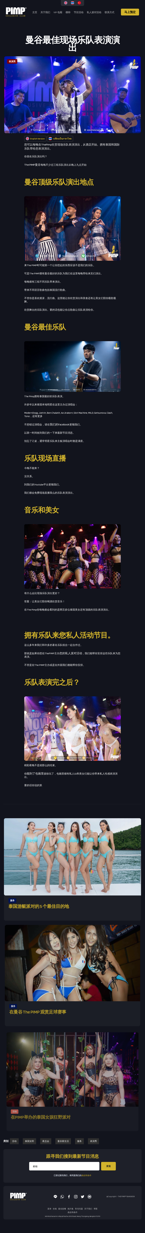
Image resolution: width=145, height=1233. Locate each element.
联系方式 (109, 12)
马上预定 (130, 12)
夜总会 (45, 1141)
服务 (79, 1141)
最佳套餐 (62, 1209)
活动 (14, 1141)
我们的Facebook (60, 424)
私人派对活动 (94, 12)
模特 (68, 12)
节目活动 (78, 12)
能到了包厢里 (35, 773)
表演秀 (93, 1141)
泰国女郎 (29, 1141)
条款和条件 (86, 1175)
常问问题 (79, 1209)
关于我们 (45, 12)
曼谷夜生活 (63, 1141)
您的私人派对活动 (70, 653)
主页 (34, 12)
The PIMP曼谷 (32, 164)
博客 (96, 1209)
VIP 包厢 (58, 12)
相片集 (70, 1209)
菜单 (49, 1209)
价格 (55, 1209)
